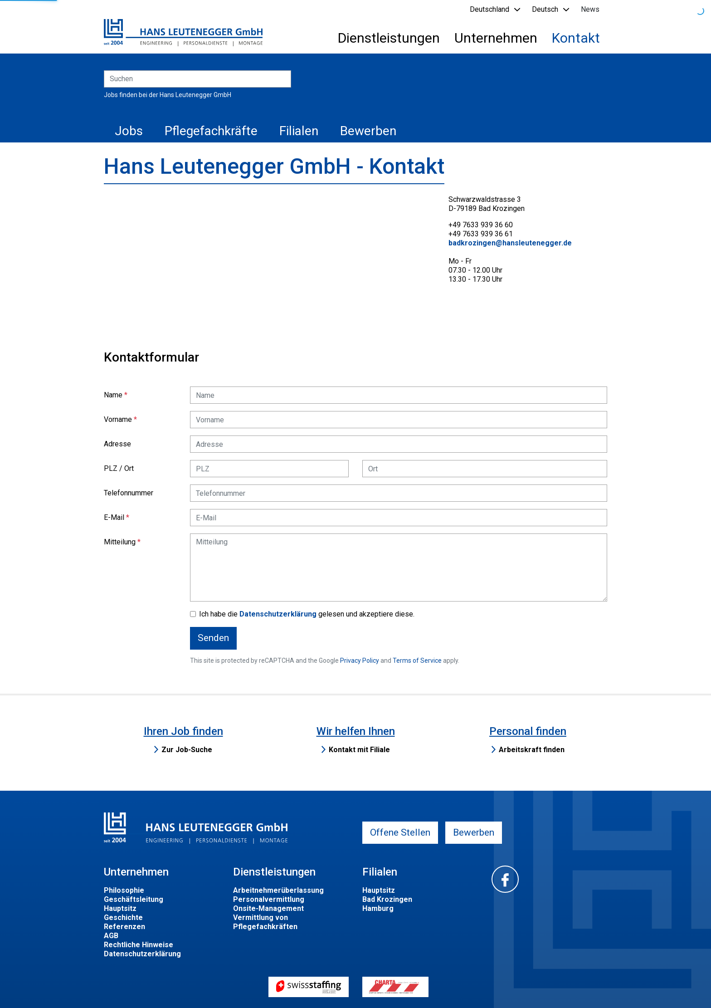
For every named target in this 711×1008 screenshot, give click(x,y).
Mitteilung (120, 542)
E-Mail (114, 517)
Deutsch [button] (545, 9)
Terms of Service (417, 660)
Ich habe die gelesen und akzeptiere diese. (306, 614)
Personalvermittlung (268, 899)
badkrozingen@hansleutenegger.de (510, 243)
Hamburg (378, 908)
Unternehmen (495, 38)
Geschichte (123, 917)
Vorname (118, 419)
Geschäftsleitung (133, 899)
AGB (111, 935)
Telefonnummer (128, 493)
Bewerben (368, 130)
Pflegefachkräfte (211, 130)
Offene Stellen (400, 832)
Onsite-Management (268, 908)
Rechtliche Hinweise (138, 944)
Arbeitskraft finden (532, 749)
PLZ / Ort (119, 468)
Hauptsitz (120, 908)
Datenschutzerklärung (278, 614)
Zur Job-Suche (186, 749)
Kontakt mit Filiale (359, 749)
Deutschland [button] (489, 9)
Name (113, 395)
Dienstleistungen (389, 38)
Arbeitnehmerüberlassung (278, 890)
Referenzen (124, 926)
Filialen (298, 130)
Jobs (129, 130)
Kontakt (576, 38)
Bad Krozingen (387, 899)
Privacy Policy (359, 660)
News (590, 9)
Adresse (117, 444)
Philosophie (124, 890)
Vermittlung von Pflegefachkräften (265, 922)
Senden (213, 637)
